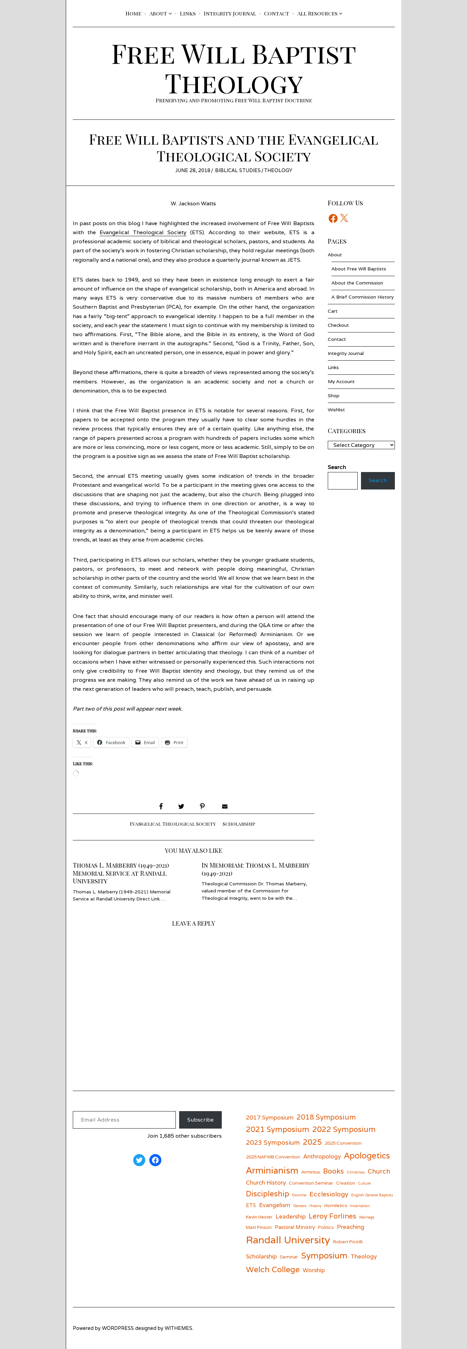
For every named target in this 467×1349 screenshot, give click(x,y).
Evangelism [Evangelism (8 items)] (274, 1205)
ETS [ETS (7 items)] (251, 1205)
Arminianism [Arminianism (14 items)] (272, 1170)
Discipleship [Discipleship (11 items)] (267, 1193)
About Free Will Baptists (358, 269)
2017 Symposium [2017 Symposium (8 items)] (270, 1117)
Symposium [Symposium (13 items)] (324, 1255)
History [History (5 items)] (315, 1205)
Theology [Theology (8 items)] (364, 1256)
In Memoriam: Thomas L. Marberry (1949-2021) (255, 869)
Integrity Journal (230, 13)
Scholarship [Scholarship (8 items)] (261, 1256)
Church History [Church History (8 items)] (266, 1182)
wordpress (118, 1328)
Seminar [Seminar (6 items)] (289, 1257)
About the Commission (357, 283)
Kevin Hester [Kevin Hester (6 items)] (259, 1217)
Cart (333, 311)
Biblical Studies (238, 170)
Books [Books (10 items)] (333, 1171)
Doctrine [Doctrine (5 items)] (299, 1195)
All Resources (317, 13)
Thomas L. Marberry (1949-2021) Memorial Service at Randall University (121, 873)
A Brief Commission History (362, 297)
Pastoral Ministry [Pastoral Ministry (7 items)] (295, 1227)
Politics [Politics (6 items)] (326, 1227)
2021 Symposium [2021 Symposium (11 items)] (277, 1129)
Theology (278, 170)
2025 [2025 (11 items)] (312, 1142)
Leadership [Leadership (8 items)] (290, 1216)
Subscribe (200, 1119)
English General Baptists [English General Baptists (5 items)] (372, 1195)
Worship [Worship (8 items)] (314, 1270)
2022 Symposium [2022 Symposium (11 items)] (344, 1129)
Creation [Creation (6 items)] (345, 1183)
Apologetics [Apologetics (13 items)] (367, 1155)
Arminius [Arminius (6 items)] (310, 1172)
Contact (276, 13)
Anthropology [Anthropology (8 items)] (322, 1156)
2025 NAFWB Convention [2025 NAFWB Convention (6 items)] (273, 1157)
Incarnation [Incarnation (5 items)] (360, 1205)
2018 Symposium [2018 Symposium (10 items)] (326, 1117)
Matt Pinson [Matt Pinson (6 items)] (259, 1227)
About (158, 13)
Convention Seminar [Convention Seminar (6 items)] (311, 1183)
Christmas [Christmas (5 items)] (356, 1172)
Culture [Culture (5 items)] (364, 1183)
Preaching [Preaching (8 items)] (350, 1227)
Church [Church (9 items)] (379, 1171)
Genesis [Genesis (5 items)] (299, 1205)
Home (133, 13)
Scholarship (239, 823)
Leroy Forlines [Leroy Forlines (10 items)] (332, 1216)
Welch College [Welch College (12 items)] (273, 1269)
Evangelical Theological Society (143, 232)
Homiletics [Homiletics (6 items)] (335, 1205)
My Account (341, 381)
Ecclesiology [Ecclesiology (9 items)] (328, 1194)
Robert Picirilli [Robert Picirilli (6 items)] (348, 1242)
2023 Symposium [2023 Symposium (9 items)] (273, 1142)
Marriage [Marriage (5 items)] (366, 1217)
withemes (178, 1328)
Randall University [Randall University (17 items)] (288, 1239)
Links (188, 13)
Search (378, 480)
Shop (334, 396)
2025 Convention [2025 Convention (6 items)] (343, 1143)
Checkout (338, 325)
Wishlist (336, 410)
